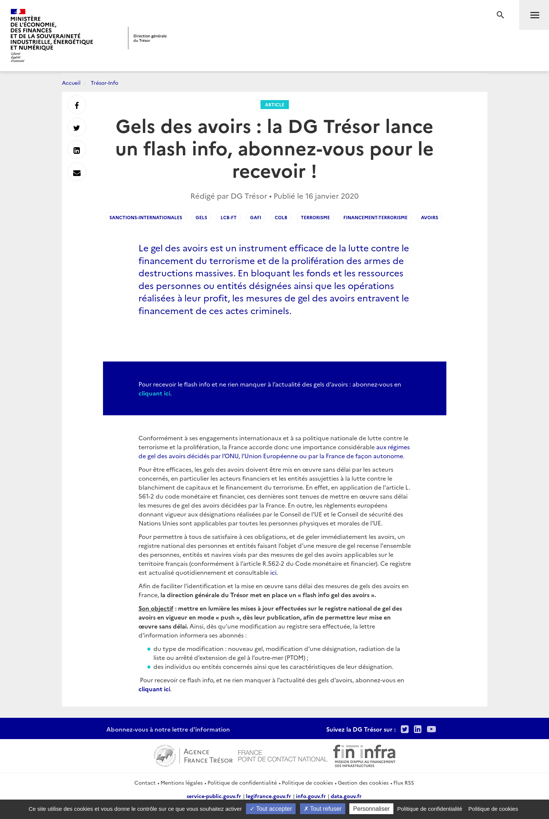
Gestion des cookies (363, 782)
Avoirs (429, 217)
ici (273, 572)
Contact (145, 782)
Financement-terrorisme (375, 217)
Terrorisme (315, 217)
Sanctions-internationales (145, 217)
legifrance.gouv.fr (268, 796)
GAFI (255, 217)
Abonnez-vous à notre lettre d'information (168, 729)
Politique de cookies (307, 782)
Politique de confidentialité (242, 782)
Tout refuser (323, 809)
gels (201, 217)
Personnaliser (371, 809)
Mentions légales (181, 782)
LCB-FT (229, 217)
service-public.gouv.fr (214, 796)
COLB (281, 217)
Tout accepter (271, 809)
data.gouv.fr (346, 796)
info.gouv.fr (311, 796)
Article (274, 104)
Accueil (71, 82)
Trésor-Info (104, 82)
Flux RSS (403, 782)
